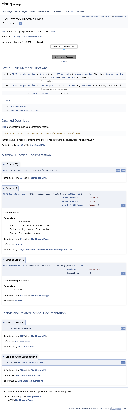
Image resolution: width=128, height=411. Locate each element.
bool (35, 93)
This (4, 31)
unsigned (86, 85)
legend (64, 62)
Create (43, 74)
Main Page (7, 11)
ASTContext (63, 74)
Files (69, 11)
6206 (20, 145)
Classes (58, 11)
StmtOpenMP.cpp (40, 238)
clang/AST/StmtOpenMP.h (27, 36)
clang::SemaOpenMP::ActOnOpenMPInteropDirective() (45, 249)
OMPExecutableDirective (24, 110)
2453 (22, 295)
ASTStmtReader (19, 106)
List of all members (120, 16)
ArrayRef (54, 77)
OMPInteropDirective (24, 74)
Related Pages (21, 11)
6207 (22, 335)
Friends (109, 16)
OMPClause (67, 77)
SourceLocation (84, 74)
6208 (22, 370)
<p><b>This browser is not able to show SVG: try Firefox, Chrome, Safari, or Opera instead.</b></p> (64, 52)
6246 (22, 177)
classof (44, 93)
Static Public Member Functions (92, 16)
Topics (32, 11)
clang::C (19, 244)
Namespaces (44, 11)
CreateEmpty (46, 85)
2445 (22, 238)
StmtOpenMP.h (37, 145)
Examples (80, 11)
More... (53, 31)
